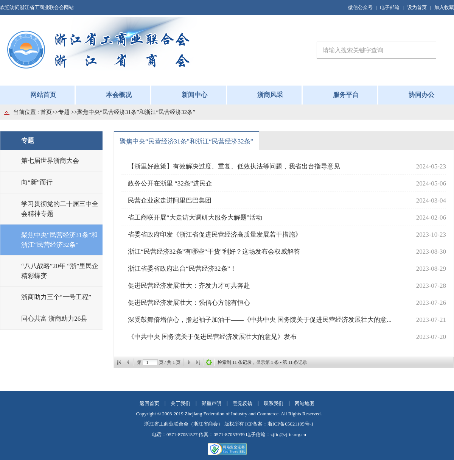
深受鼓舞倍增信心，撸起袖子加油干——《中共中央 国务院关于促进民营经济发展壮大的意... (260, 319)
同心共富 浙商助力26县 (54, 318)
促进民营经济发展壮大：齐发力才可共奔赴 (189, 285)
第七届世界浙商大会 (50, 160)
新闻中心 (194, 94)
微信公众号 (360, 7)
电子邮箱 (390, 7)
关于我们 (180, 403)
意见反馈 (242, 403)
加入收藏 (444, 7)
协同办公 (421, 94)
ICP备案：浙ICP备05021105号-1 (279, 424)
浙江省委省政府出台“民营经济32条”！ (182, 268)
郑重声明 (211, 403)
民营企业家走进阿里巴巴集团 (169, 200)
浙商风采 (270, 94)
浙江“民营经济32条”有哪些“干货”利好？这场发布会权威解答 (214, 251)
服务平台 (346, 94)
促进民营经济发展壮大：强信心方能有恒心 (189, 302)
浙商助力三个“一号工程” (56, 297)
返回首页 (149, 403)
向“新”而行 (37, 182)
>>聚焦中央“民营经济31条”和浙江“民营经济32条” (133, 112)
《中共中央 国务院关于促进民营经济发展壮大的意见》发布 (212, 336)
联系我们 (273, 403)
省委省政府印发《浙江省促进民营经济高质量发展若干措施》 (215, 234)
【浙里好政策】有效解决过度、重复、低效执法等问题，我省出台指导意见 (234, 166)
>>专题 (61, 112)
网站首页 (43, 94)
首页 (46, 112)
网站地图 (304, 403)
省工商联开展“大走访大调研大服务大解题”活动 (195, 217)
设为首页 (417, 7)
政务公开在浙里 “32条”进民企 (170, 183)
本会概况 (119, 94)
